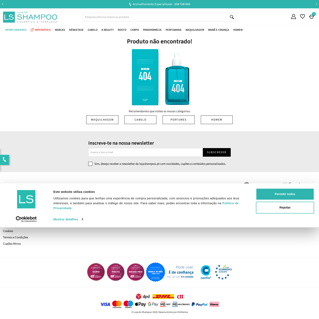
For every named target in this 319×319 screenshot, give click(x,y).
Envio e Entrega (13, 212)
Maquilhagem (102, 120)
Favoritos (168, 206)
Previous (2, 4)
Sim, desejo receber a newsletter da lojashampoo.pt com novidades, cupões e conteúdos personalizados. (160, 164)
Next (316, 4)
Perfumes (178, 120)
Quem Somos (11, 193)
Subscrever (216, 152)
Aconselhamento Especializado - (161, 4)
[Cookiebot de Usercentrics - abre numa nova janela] (26, 311)
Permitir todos (285, 286)
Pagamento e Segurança (18, 218)
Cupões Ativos (12, 244)
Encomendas (170, 199)
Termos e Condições (15, 237)
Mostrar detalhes (65, 311)
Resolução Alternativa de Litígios (103, 206)
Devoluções (89, 199)
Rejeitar (285, 299)
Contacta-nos (91, 193)
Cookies (8, 231)
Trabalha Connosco (15, 199)
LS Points (9, 206)
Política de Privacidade (17, 225)
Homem (216, 120)
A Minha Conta (171, 193)
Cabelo (140, 120)
